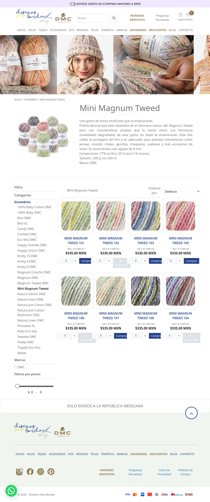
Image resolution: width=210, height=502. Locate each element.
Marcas (122, 30)
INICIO (21, 30)
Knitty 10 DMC (27, 256)
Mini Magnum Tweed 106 (76, 315)
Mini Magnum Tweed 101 (76, 240)
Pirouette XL (26, 326)
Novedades (138, 30)
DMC (19, 367)
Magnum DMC (28, 278)
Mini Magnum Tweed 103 (145, 240)
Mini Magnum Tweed (52, 99)
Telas (95, 30)
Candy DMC (25, 229)
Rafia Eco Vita (27, 331)
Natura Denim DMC (31, 294)
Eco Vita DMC (27, 240)
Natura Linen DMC (30, 320)
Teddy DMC (25, 342)
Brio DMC (24, 218)
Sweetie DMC (27, 337)
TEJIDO (43, 30)
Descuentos (157, 30)
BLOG (172, 30)
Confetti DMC (27, 234)
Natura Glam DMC (30, 299)
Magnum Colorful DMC (34, 272)
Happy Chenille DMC (32, 245)
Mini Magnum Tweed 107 (110, 315)
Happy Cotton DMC (31, 250)
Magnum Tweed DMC (33, 283)
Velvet (21, 353)
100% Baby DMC (29, 212)
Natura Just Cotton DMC (34, 305)
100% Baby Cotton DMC (34, 207)
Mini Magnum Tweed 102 (110, 240)
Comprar (86, 261)
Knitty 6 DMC (26, 267)
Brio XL (22, 223)
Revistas (83, 30)
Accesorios (58, 30)
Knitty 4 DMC (26, 261)
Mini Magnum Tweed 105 (180, 240)
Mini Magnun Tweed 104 (180, 315)
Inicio (18, 99)
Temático (107, 30)
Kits (71, 30)
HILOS (32, 30)
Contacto (186, 30)
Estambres (30, 99)
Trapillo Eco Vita (28, 347)
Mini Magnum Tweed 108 (145, 315)
